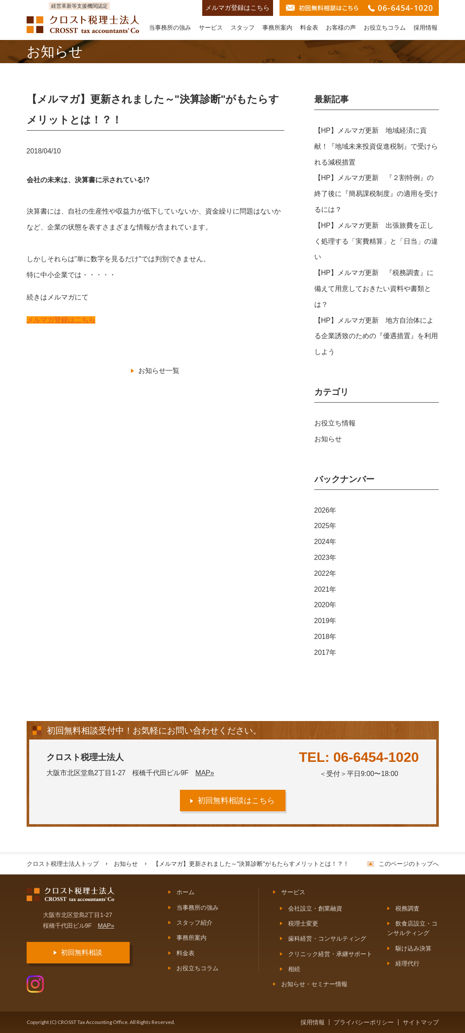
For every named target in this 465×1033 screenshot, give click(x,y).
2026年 (325, 510)
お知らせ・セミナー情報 (314, 984)
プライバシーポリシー (364, 1022)
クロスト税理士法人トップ (63, 863)
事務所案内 (277, 27)
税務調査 (407, 908)
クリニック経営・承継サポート (330, 953)
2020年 (325, 604)
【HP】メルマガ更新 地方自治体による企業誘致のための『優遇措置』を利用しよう (376, 336)
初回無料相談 (81, 952)
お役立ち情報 (335, 423)
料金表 (309, 27)
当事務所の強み (170, 27)
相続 (294, 969)
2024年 (325, 541)
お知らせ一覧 (158, 370)
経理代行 (407, 963)
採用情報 (425, 27)
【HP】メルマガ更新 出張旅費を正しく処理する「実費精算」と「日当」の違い (376, 241)
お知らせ (328, 439)
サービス (211, 27)
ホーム (185, 892)
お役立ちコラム (385, 27)
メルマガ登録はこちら (237, 7)
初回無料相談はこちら (236, 800)
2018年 (325, 636)
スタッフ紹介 (194, 922)
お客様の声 (341, 27)
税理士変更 (303, 923)
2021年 (325, 589)
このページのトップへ (409, 863)
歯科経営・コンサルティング (327, 938)
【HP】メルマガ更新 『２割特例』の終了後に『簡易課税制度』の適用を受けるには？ (376, 193)
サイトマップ (421, 1022)
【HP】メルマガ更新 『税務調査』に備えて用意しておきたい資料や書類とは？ (374, 288)
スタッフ (243, 27)
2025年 (325, 525)
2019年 (325, 620)
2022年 (325, 573)
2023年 (325, 557)
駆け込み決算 (413, 948)
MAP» (204, 772)
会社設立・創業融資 (315, 908)
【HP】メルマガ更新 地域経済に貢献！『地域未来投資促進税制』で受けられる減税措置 (376, 146)
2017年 (325, 652)
